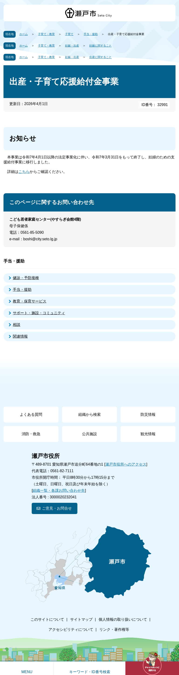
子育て (69, 34)
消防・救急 (31, 434)
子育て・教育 (46, 34)
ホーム (23, 34)
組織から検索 (89, 414)
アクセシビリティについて (70, 629)
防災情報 (148, 414)
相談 (16, 325)
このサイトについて (47, 619)
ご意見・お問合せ (57, 508)
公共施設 (89, 434)
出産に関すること (100, 57)
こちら (24, 172)
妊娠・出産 (72, 45)
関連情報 (20, 336)
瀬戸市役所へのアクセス (125, 464)
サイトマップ (81, 619)
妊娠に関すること (100, 45)
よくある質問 (31, 414)
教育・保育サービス (29, 301)
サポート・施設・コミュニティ (39, 313)
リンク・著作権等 (114, 629)
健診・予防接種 (26, 278)
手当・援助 (91, 34)
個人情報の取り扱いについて (123, 619)
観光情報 (148, 434)
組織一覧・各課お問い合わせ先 (59, 491)
